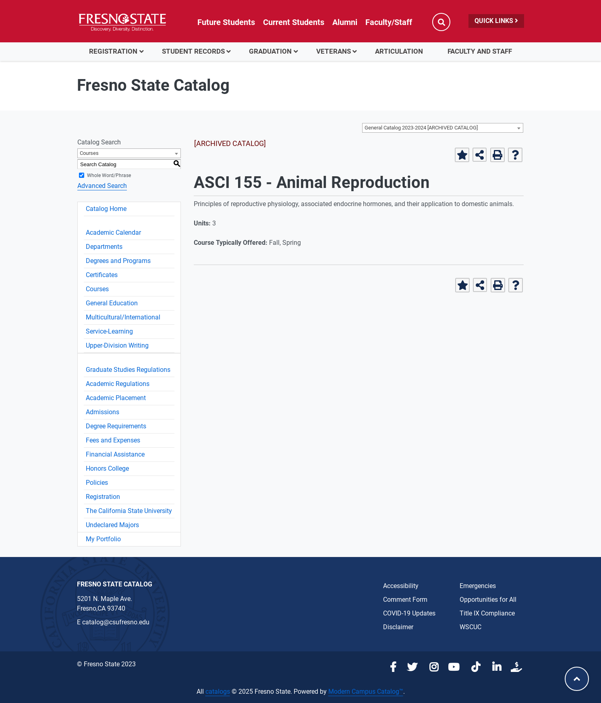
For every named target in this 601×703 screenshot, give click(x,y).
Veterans (333, 51)
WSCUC (470, 627)
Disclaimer (398, 627)
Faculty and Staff (480, 51)
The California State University (129, 511)
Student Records (193, 51)
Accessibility (401, 586)
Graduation (270, 51)
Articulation (399, 51)
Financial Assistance (115, 454)
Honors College (107, 468)
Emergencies (478, 586)
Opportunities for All (488, 599)
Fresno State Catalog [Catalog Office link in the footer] (114, 584)
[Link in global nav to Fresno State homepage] (122, 22)
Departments (104, 246)
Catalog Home (106, 209)
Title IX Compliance (487, 613)
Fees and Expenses (113, 440)
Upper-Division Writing (117, 345)
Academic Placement (116, 398)
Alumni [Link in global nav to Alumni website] (344, 22)
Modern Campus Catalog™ (365, 691)
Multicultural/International (123, 317)
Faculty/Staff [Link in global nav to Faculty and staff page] (388, 22)
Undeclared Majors (112, 525)
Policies (97, 482)
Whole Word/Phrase (109, 175)
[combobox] (442, 128)
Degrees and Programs (118, 261)
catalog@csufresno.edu (115, 622)
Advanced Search (102, 186)
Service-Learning (109, 331)
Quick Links (496, 21)
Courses (97, 289)
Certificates (102, 275)
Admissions (102, 412)
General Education (112, 303)
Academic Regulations (117, 384)
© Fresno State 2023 (106, 664)
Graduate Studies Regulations (128, 369)
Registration (113, 51)
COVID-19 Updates (409, 613)
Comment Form (405, 599)
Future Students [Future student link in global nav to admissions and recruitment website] (226, 22)
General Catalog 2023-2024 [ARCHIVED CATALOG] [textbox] (421, 128)
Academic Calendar (113, 232)
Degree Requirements (116, 426)
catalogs (217, 691)
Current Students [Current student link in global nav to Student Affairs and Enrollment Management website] (293, 22)
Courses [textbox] (89, 153)
